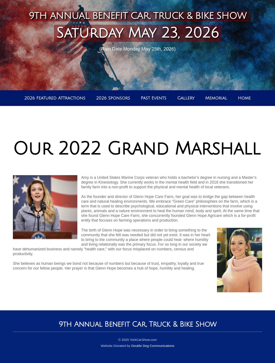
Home (244, 98)
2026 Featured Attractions (54, 98)
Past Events (153, 98)
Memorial (216, 98)
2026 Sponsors (113, 98)
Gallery (185, 98)
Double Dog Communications (152, 346)
